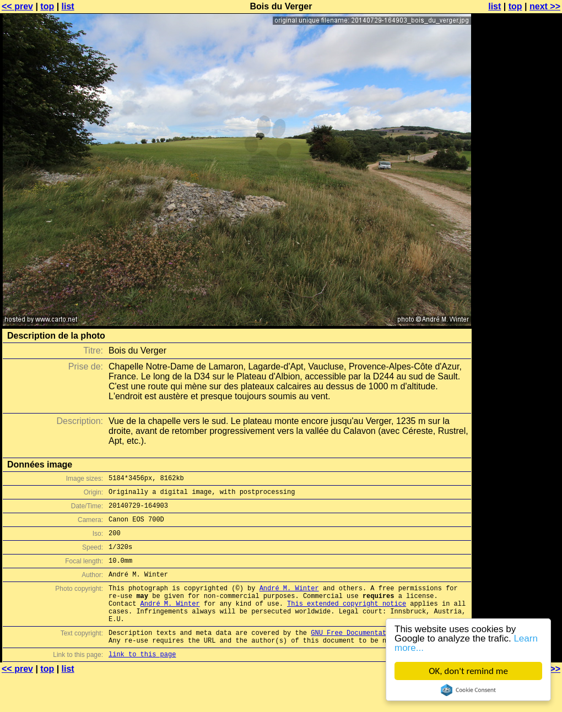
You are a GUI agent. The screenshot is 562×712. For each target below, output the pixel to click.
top (47, 6)
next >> (544, 6)
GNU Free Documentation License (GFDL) (384, 655)
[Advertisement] (517, 141)
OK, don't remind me (468, 671)
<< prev (17, 6)
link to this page (142, 680)
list (68, 6)
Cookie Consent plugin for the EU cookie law (468, 690)
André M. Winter (289, 602)
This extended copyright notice (346, 621)
